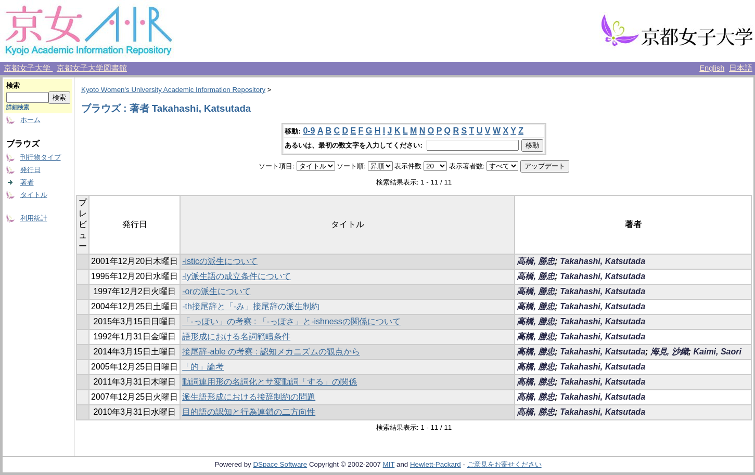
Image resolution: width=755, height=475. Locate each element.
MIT (389, 464)
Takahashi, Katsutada (602, 261)
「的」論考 (203, 366)
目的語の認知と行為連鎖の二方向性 (248, 411)
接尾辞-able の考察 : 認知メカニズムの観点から (271, 351)
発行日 (30, 170)
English (711, 68)
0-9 (309, 130)
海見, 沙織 (669, 351)
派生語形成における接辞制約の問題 (248, 396)
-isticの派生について (220, 261)
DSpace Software (280, 464)
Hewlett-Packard (435, 464)
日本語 (740, 68)
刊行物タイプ (40, 157)
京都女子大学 (28, 68)
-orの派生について (216, 291)
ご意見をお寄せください (504, 464)
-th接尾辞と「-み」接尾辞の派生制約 (250, 306)
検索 (13, 85)
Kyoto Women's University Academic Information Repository (173, 90)
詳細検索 (17, 107)
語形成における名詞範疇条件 (236, 336)
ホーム (30, 120)
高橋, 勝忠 (536, 261)
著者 (27, 182)
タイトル (33, 195)
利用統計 (33, 218)
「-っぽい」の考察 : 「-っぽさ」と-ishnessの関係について (291, 321)
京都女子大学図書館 (92, 68)
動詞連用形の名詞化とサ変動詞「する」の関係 (269, 381)
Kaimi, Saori (717, 351)
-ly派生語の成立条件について (236, 276)
